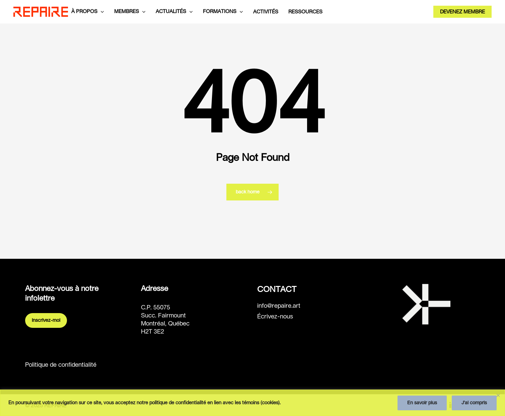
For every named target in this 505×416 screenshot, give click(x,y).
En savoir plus (422, 403)
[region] (252, 403)
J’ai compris (474, 403)
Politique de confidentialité (60, 365)
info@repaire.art (278, 306)
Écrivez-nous (275, 317)
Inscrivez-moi (46, 320)
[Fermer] (498, 395)
